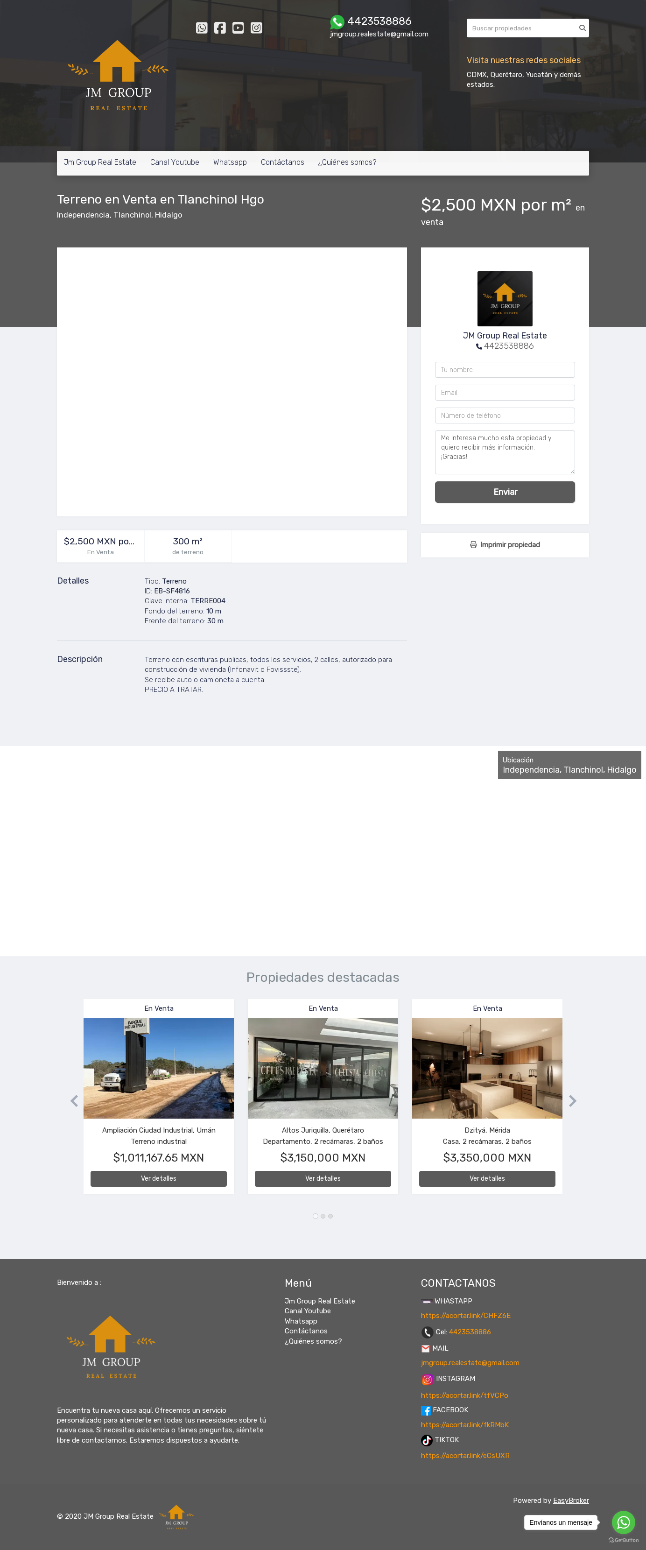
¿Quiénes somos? (347, 162)
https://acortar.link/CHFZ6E (466, 1315)
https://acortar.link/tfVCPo (464, 1395)
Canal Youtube (174, 162)
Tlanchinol (132, 215)
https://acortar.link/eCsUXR (465, 1455)
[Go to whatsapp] (623, 1522)
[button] (70, 1101)
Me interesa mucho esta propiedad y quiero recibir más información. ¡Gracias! (505, 452)
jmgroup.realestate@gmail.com (470, 1363)
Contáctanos (282, 162)
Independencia (83, 215)
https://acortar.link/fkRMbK (465, 1425)
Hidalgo (168, 215)
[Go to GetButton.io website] (624, 1540)
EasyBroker (571, 1500)
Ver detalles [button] (158, 1179)
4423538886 (509, 346)
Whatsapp (230, 162)
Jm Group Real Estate (100, 162)
